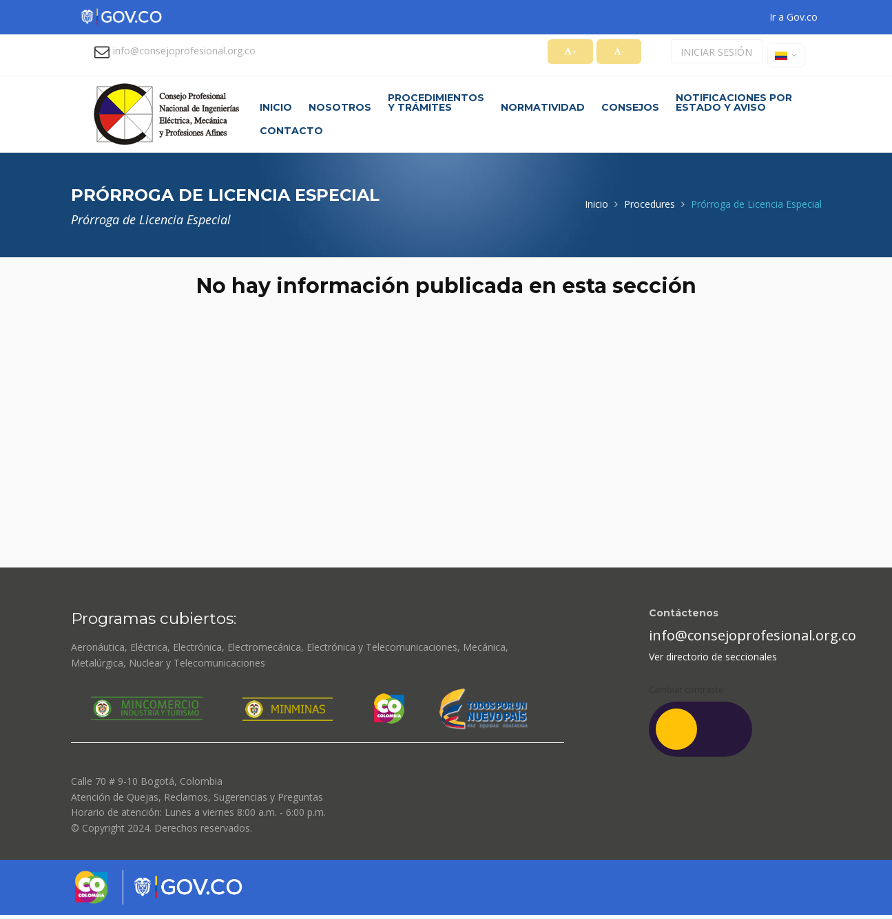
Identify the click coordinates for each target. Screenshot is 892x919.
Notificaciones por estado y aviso (734, 102)
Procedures (649, 203)
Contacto (291, 131)
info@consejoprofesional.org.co (184, 50)
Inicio (276, 107)
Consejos (630, 107)
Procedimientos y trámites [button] (436, 102)
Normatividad (543, 107)
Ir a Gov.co (793, 16)
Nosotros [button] (340, 107)
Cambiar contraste (686, 689)
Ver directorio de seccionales (713, 656)
